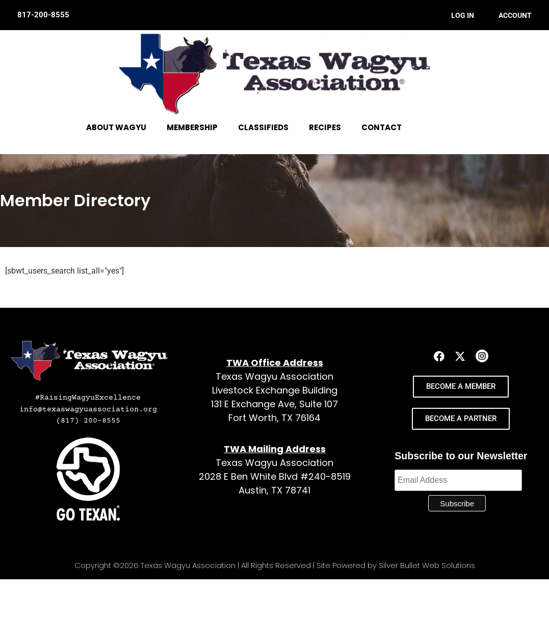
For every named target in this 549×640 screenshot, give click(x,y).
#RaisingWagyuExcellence (88, 397)
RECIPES (325, 127)
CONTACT (381, 127)
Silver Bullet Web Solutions (427, 565)
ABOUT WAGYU (116, 127)
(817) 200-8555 (88, 420)
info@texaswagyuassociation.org (88, 409)
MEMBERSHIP (192, 127)
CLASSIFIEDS (263, 127)
